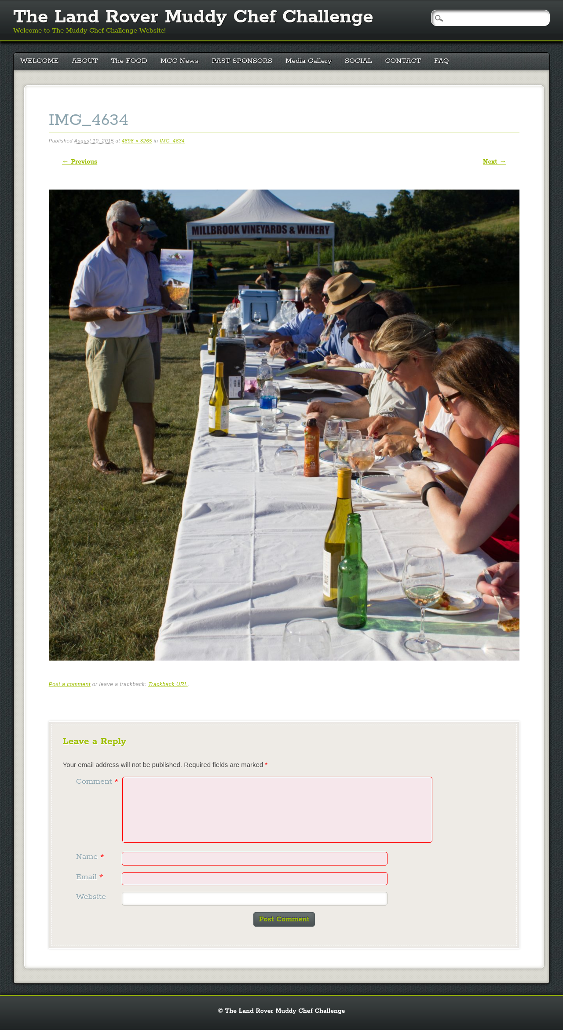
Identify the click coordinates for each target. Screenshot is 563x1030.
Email (91, 877)
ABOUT (85, 61)
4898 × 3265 (137, 140)
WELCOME (39, 61)
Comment (98, 781)
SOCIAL (358, 61)
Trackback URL (168, 684)
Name (91, 857)
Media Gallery (308, 61)
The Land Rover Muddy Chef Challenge (193, 17)
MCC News (180, 61)
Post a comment (70, 684)
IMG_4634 (172, 140)
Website (91, 897)
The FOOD (129, 61)
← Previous (79, 162)
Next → (494, 162)
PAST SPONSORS (242, 61)
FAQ (441, 61)
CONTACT (403, 61)
